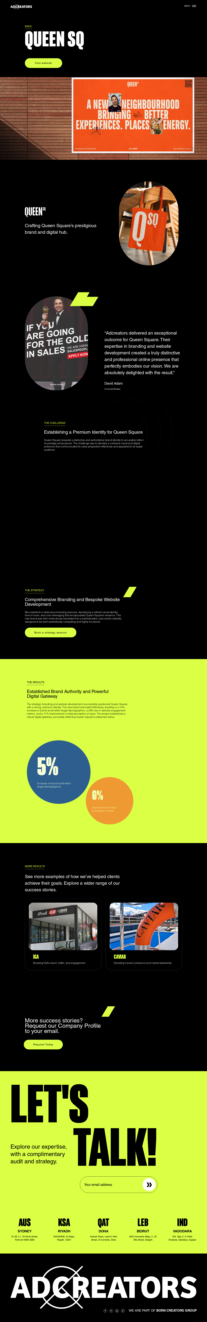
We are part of (163, 1310)
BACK (28, 26)
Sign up (147, 1179)
